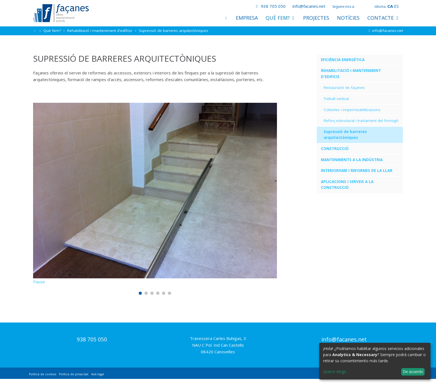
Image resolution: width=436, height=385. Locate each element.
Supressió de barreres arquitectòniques (345, 134)
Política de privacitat (73, 380)
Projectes (316, 17)
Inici (226, 18)
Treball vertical (336, 98)
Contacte (383, 17)
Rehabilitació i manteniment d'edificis (100, 30)
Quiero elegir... (336, 371)
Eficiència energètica (343, 59)
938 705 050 (270, 6)
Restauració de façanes (344, 87)
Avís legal (97, 380)
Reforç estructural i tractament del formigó (361, 120)
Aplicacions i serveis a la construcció (347, 184)
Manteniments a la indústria (352, 159)
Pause (39, 288)
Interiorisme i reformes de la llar (356, 170)
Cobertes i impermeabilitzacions (352, 109)
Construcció (335, 148)
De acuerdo (413, 371)
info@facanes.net (309, 6)
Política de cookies (42, 380)
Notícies (348, 17)
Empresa (247, 17)
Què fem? (280, 17)
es (396, 6)
